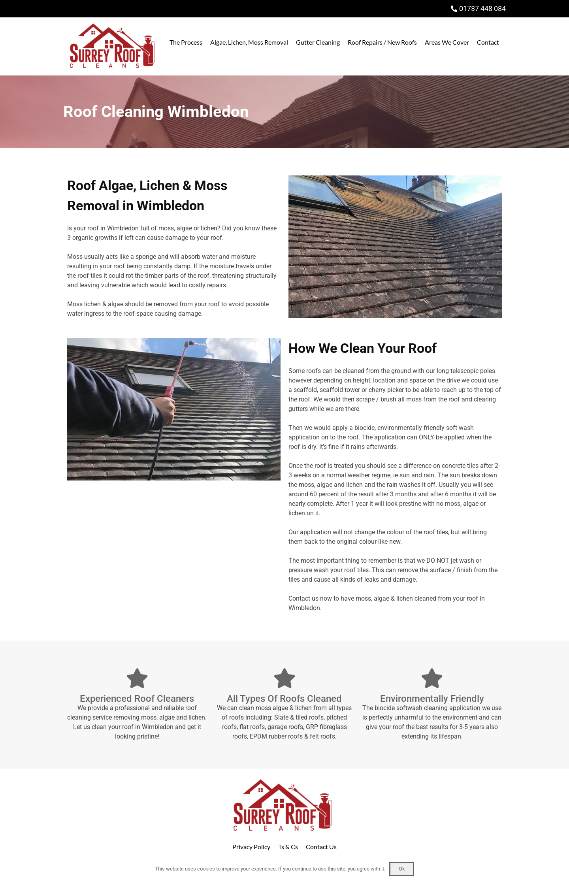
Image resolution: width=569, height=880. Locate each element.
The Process (186, 42)
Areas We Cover (447, 42)
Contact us (303, 598)
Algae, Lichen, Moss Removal (249, 42)
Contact (488, 42)
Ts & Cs (288, 846)
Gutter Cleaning (318, 42)
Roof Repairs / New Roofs (382, 42)
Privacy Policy (251, 846)
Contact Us (321, 846)
